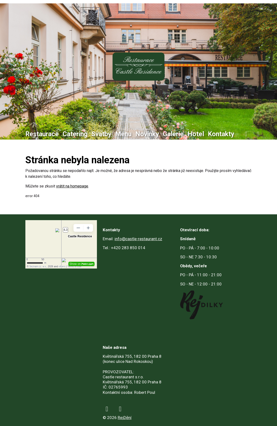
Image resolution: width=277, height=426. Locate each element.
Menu (123, 134)
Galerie (173, 134)
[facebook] (246, 134)
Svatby (101, 134)
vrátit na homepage (72, 186)
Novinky (147, 134)
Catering (75, 134)
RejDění (124, 417)
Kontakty (221, 134)
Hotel (196, 134)
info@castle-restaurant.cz (138, 238)
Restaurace (42, 134)
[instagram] (258, 134)
